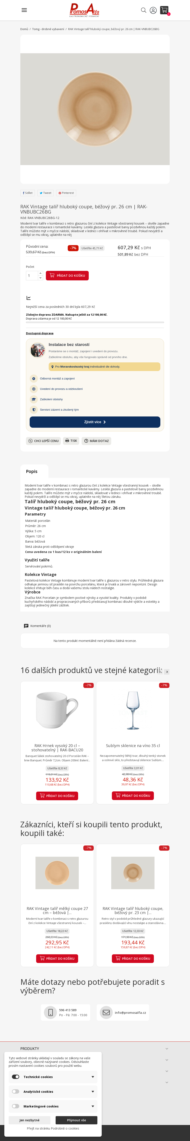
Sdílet (27, 193)
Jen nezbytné (29, 1120)
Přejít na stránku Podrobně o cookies (53, 1128)
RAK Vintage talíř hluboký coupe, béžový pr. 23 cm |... (133, 910)
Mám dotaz (96, 441)
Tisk (71, 441)
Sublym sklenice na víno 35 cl (133, 745)
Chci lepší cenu (43, 441)
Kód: (23, 218)
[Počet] (32, 275)
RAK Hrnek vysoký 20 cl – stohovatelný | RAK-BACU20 (57, 747)
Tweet (45, 193)
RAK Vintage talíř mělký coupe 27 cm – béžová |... (57, 910)
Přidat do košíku (67, 275)
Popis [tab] (31, 471)
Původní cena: (37, 247)
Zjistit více (95, 422)
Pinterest (66, 193)
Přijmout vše (76, 1120)
